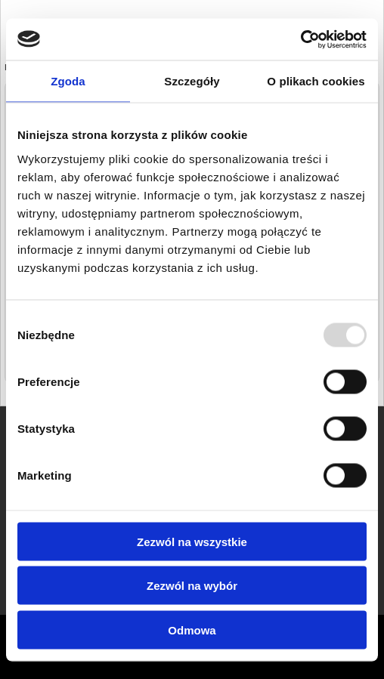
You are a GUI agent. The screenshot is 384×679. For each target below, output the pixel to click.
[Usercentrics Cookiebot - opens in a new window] (300, 39)
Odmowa (191, 629)
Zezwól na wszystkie (192, 541)
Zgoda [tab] (68, 81)
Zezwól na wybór (192, 585)
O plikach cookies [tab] (315, 81)
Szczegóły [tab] (191, 81)
